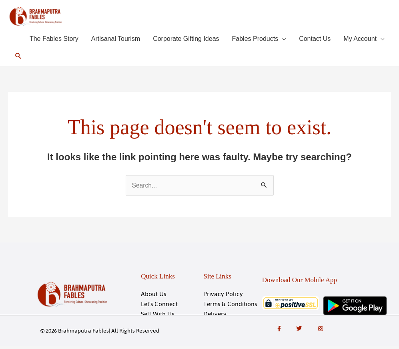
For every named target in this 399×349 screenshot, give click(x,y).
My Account (360, 39)
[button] (18, 57)
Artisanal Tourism (115, 39)
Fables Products (255, 39)
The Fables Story (54, 39)
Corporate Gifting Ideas (186, 39)
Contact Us (315, 39)
